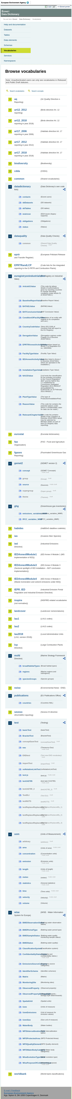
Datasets (8, 30)
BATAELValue (29, 306)
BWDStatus (28, 943)
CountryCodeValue (31, 327)
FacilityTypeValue (30, 353)
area (24, 847)
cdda (17, 171)
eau (24, 747)
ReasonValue (29, 404)
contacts (27, 197)
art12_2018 (20, 120)
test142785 (27, 781)
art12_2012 (20, 110)
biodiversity (21, 163)
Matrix (25, 977)
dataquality (20, 236)
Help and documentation (15, 24)
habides (18, 528)
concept (26, 471)
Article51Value (29, 286)
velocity (26, 897)
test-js (25, 775)
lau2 (16, 626)
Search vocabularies (17, 91)
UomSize (27, 1020)
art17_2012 (20, 142)
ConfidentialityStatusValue (31, 954)
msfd (17, 655)
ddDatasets (28, 202)
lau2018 (18, 634)
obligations (28, 221)
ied (16, 543)
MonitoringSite (29, 982)
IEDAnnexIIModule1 (25, 554)
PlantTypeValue (30, 397)
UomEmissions (29, 1012)
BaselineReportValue (31, 300)
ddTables (27, 208)
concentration (29, 854)
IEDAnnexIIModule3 (25, 565)
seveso (18, 712)
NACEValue (28, 376)
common (19, 178)
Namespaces (10, 61)
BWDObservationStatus (31, 923)
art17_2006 (20, 131)
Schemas (8, 45)
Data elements (10, 40)
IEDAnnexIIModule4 (25, 579)
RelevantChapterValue (31, 415)
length (25, 869)
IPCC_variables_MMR (31, 519)
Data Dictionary (24, 19)
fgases (18, 452)
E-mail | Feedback (12, 1090)
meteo (25, 877)
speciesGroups (29, 679)
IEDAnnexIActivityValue (31, 359)
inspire (18, 600)
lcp (16, 645)
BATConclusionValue (31, 312)
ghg (16, 506)
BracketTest (28, 736)
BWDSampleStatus (31, 935)
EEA (16, 2)
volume (26, 903)
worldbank (20, 1074)
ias (16, 536)
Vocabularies (10, 50)
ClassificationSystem (31, 948)
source (26, 484)
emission (27, 861)
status (25, 227)
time (24, 891)
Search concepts (37, 91)
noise (17, 688)
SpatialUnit (28, 1001)
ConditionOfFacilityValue (31, 317)
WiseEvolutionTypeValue (31, 1057)
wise (17, 912)
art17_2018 (20, 152)
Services (8, 55)
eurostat (19, 434)
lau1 (16, 618)
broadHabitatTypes (31, 666)
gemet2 (18, 463)
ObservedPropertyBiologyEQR (31, 994)
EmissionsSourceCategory (31, 964)
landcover (20, 611)
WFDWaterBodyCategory (31, 1050)
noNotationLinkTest (31, 769)
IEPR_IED (19, 589)
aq (15, 99)
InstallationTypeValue (31, 370)
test (16, 722)
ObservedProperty (31, 988)
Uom (25, 1007)
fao (16, 442)
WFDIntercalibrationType (31, 1031)
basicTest (27, 730)
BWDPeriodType (30, 930)
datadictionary (22, 186)
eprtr (17, 254)
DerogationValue (30, 335)
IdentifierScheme (30, 971)
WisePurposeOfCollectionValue (31, 1063)
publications (21, 695)
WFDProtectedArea (31, 1038)
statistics (27, 883)
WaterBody (28, 1025)
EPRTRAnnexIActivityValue (31, 344)
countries (27, 703)
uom (16, 834)
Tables (7, 35)
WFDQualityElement (31, 1044)
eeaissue (27, 214)
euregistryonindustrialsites (27, 276)
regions (26, 672)
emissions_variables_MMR (31, 513)
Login (50, 7)
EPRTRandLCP (23, 265)
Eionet (15, 19)
